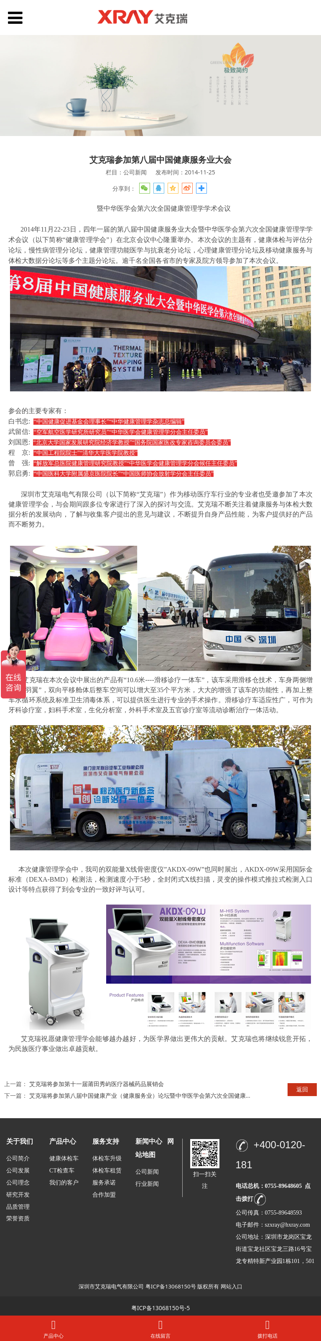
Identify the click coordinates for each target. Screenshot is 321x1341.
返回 (302, 1089)
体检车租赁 (107, 1170)
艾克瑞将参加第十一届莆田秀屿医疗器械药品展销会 (96, 1084)
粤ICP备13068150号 (170, 1286)
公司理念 (18, 1183)
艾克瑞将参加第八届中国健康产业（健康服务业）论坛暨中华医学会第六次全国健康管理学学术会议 (158, 1095)
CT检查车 (61, 1170)
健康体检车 (64, 1158)
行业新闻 (147, 1184)
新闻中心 (148, 1141)
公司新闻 (147, 1172)
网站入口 (231, 1286)
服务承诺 (104, 1183)
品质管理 (18, 1206)
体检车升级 (107, 1158)
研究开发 (18, 1195)
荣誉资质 (18, 1218)
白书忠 (18, 421)
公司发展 (18, 1170)
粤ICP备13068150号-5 (160, 1308)
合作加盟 (104, 1195)
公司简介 (18, 1158)
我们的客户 (64, 1183)
